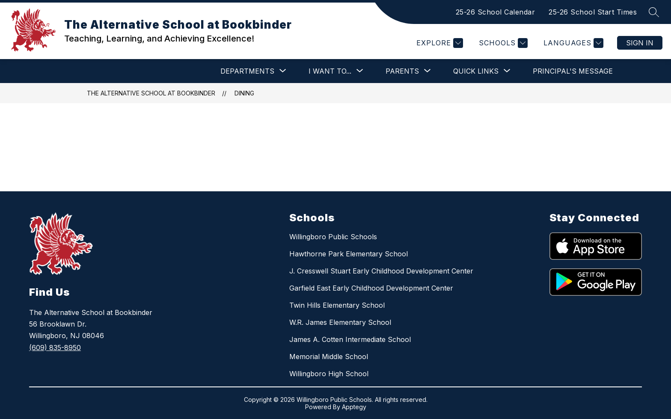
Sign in (639, 43)
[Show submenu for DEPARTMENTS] (247, 71)
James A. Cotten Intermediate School (350, 339)
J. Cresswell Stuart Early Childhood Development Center (381, 271)
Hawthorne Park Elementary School (348, 254)
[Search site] (654, 12)
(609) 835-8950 (55, 347)
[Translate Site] (572, 43)
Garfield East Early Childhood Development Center (371, 288)
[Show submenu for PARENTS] (402, 71)
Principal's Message (573, 71)
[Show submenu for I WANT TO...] (330, 71)
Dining (244, 93)
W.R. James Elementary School (340, 322)
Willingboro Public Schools (333, 236)
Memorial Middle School (328, 356)
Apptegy (354, 406)
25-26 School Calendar (495, 12)
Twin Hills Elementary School (337, 305)
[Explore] (438, 43)
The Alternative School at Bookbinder (151, 93)
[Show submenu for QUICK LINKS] (476, 71)
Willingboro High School (328, 373)
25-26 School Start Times (593, 12)
